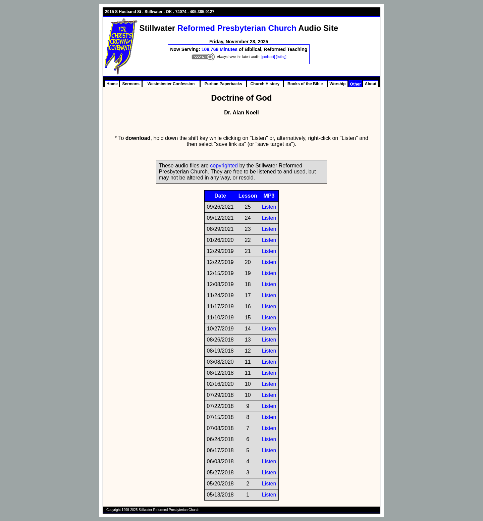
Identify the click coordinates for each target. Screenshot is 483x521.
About (371, 84)
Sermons (131, 84)
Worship (338, 84)
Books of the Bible (305, 84)
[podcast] (268, 57)
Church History (264, 84)
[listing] (281, 57)
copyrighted (224, 165)
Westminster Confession (171, 84)
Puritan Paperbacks (223, 84)
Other (355, 84)
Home (112, 84)
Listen (269, 207)
